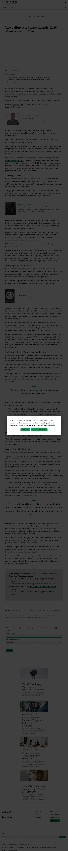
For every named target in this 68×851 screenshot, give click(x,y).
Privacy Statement (49, 425)
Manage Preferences (39, 429)
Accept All (25, 429)
